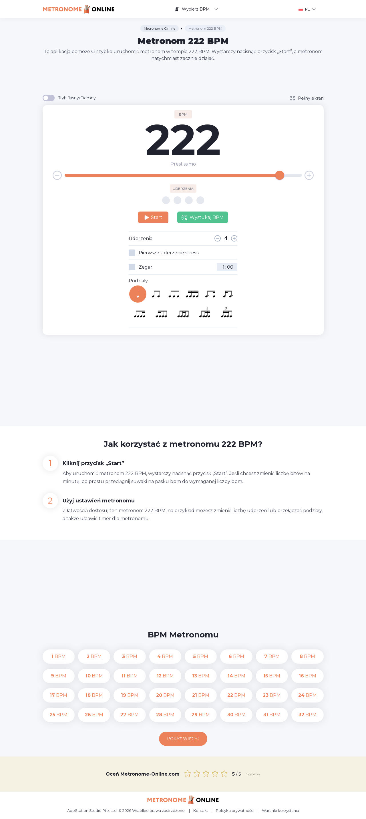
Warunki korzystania (280, 810)
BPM (58, 656)
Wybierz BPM (196, 9)
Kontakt (200, 810)
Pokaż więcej (183, 738)
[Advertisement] (183, 77)
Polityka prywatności (235, 810)
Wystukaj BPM (203, 217)
